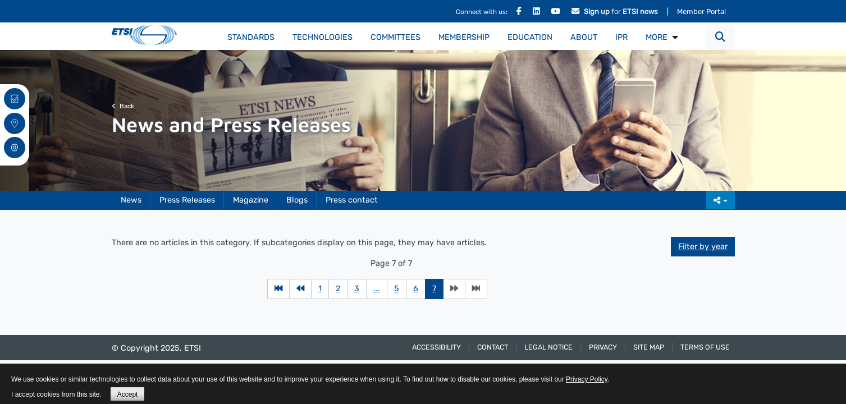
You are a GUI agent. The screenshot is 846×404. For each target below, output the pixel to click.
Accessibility (436, 347)
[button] (720, 37)
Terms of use (705, 347)
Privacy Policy (586, 379)
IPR (621, 37)
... (376, 288)
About (583, 37)
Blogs (297, 200)
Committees (395, 37)
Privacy (603, 347)
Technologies (322, 37)
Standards (251, 37)
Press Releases (187, 200)
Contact (492, 347)
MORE (656, 37)
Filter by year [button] (703, 246)
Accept (127, 394)
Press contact (352, 200)
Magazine (250, 200)
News (131, 200)
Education (529, 37)
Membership (464, 37)
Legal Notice (548, 347)
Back (123, 106)
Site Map (648, 347)
